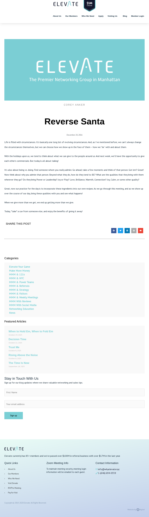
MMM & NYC (16, 278)
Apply (100, 16)
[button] (113, 230)
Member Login (137, 16)
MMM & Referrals (19, 286)
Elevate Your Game (19, 266)
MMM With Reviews (20, 301)
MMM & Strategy (19, 289)
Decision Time (17, 339)
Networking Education (21, 309)
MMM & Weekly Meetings (23, 297)
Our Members (71, 16)
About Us (57, 16)
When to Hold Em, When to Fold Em (31, 331)
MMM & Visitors (18, 293)
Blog (125, 16)
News (12, 312)
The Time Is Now (19, 363)
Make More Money (19, 270)
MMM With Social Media (22, 305)
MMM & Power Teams (21, 282)
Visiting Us (113, 16)
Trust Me (14, 347)
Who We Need (88, 16)
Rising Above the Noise (23, 355)
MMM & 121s (17, 274)
